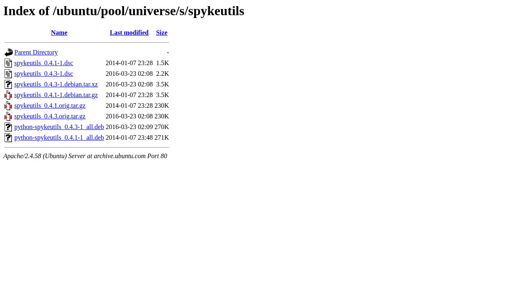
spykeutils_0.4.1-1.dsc (43, 62)
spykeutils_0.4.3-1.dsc (43, 73)
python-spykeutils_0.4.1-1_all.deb (59, 137)
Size (161, 32)
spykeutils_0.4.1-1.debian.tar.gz (56, 94)
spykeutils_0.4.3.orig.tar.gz (50, 116)
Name (59, 32)
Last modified (129, 32)
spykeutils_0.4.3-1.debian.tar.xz (56, 84)
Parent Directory (36, 52)
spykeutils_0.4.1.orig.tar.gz (50, 105)
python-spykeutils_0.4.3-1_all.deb (59, 126)
